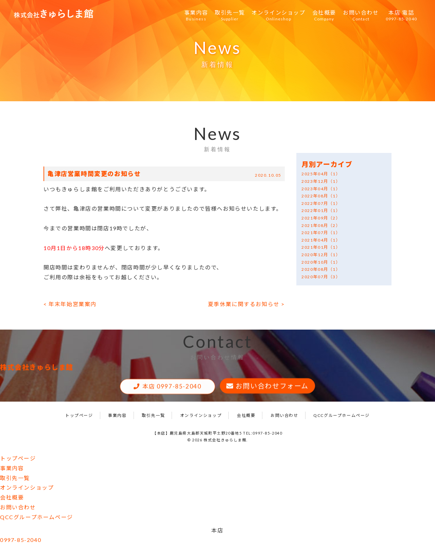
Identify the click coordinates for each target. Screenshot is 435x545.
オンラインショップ (278, 15)
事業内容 (196, 15)
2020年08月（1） (321, 269)
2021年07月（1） (321, 232)
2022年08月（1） (321, 195)
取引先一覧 (230, 15)
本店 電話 (401, 15)
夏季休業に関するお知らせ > (246, 304)
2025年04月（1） (321, 173)
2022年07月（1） (321, 203)
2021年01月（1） (321, 247)
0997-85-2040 (20, 540)
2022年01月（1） (321, 210)
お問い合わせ (361, 15)
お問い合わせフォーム (272, 387)
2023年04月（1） (321, 188)
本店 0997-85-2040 (171, 387)
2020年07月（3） (321, 276)
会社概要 (324, 15)
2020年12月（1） (321, 254)
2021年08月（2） (321, 225)
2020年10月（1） (321, 262)
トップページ (79, 415)
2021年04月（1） (321, 240)
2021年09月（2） (321, 218)
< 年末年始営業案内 (70, 304)
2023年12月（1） (321, 181)
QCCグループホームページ (341, 415)
